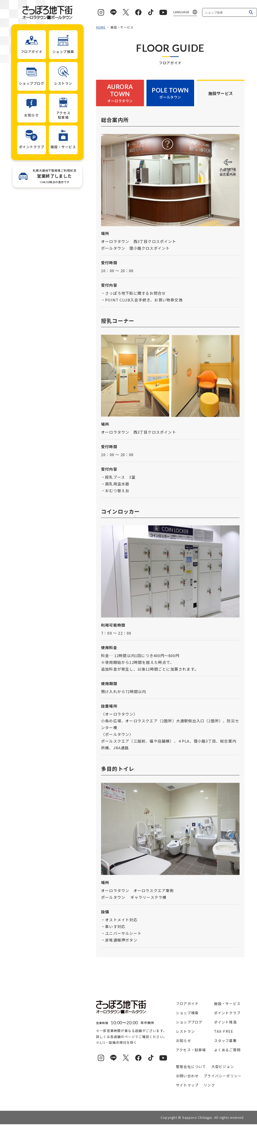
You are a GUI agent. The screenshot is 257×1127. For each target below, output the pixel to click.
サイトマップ (187, 1085)
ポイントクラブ (227, 1012)
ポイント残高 (225, 1022)
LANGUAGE (181, 12)
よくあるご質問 (227, 1049)
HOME (101, 27)
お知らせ (183, 1040)
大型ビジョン (222, 1066)
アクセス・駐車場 (191, 1049)
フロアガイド (187, 1003)
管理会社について (191, 1066)
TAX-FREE (224, 1031)
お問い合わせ (187, 1075)
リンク (209, 1085)
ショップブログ (189, 1022)
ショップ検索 (187, 1012)
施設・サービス (227, 1003)
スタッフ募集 (225, 1040)
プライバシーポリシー (223, 1075)
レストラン (185, 1031)
